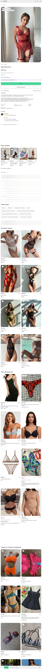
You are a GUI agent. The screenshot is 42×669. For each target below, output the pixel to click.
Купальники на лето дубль (26, 217)
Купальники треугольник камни (8, 210)
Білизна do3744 (31, 162)
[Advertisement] (21, 135)
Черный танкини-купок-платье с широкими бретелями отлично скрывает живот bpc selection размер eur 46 (30, 618)
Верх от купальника (5, 654)
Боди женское (4, 260)
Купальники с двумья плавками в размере (25, 210)
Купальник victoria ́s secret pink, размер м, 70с (10, 523)
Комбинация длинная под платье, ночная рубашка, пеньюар (9, 406)
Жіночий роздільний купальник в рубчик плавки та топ (10, 616)
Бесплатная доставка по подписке (21, 80)
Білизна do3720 (4, 162)
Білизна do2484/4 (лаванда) (22, 163)
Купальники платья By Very (25, 214)
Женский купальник (25, 365)
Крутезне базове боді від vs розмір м (29, 520)
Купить (21, 83)
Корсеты (3, 207)
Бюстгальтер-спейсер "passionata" (28, 443)
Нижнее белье (9, 108)
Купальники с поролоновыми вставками (10, 217)
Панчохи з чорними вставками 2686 (14, 163)
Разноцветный (19, 105)
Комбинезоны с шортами (19, 207)
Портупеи (10, 207)
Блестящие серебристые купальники (9, 214)
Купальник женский (5, 579)
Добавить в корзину (21, 87)
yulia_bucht (6, 113)
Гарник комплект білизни (6, 479)
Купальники (4, 4)
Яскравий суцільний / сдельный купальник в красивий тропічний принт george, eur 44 (30, 484)
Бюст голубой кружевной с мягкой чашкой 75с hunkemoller (10, 444)
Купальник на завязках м (26, 654)
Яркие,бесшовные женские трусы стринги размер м (30, 405)
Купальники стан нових (26, 581)
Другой (2, 74)
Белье (28, 207)
